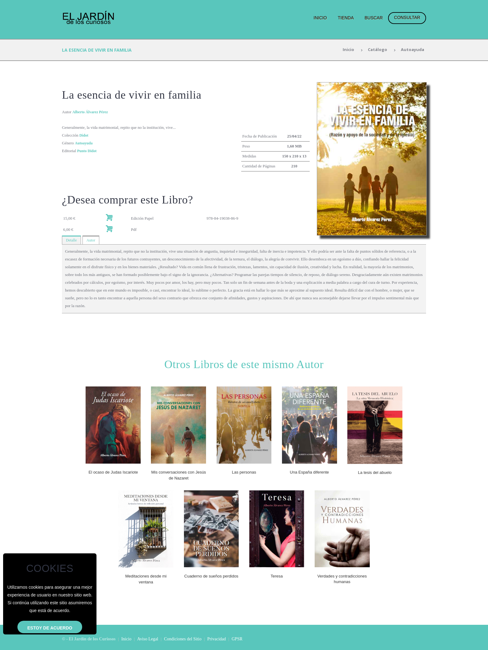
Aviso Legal (147, 638)
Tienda (346, 17)
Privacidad (216, 638)
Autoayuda (411, 50)
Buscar (373, 17)
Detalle (72, 240)
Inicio (320, 17)
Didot (84, 135)
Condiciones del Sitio (183, 638)
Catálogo (375, 50)
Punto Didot (87, 150)
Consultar (407, 17)
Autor (92, 240)
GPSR (237, 638)
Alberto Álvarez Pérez (92, 112)
